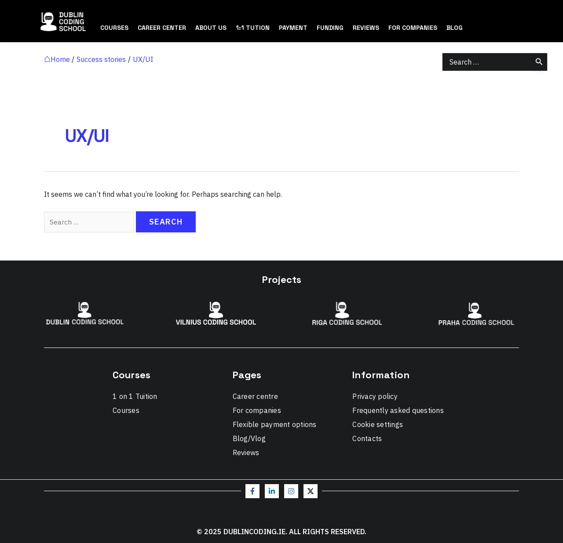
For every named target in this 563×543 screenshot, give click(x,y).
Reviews (246, 452)
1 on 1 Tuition (135, 396)
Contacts (367, 438)
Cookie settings (377, 424)
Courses (126, 410)
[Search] (539, 62)
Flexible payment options (275, 424)
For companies (257, 410)
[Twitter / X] (310, 491)
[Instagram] (291, 491)
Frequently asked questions (398, 410)
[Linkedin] (272, 491)
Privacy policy (375, 396)
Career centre (255, 396)
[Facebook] (252, 491)
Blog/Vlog (249, 438)
